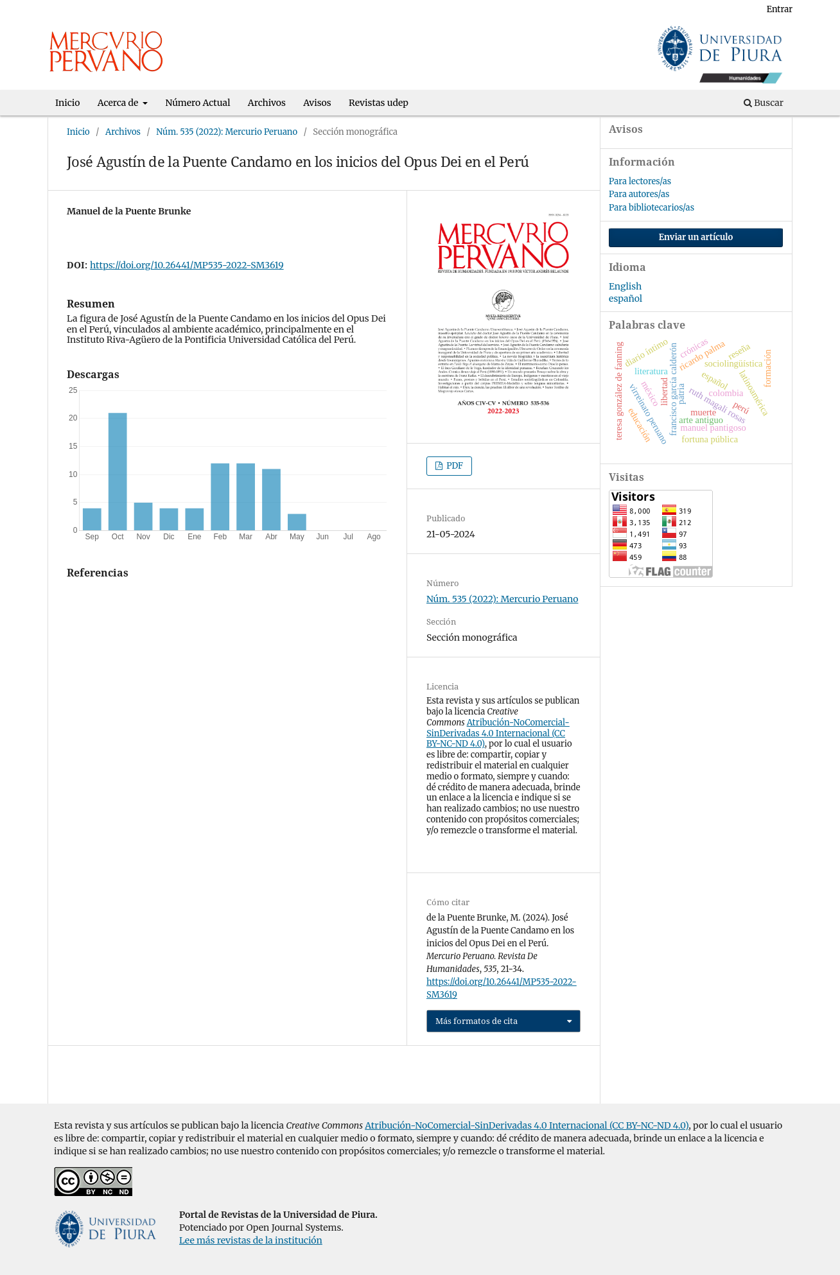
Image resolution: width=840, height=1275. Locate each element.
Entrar (779, 9)
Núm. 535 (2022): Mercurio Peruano (226, 131)
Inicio (67, 102)
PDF (453, 465)
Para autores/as (639, 194)
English (625, 286)
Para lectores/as (640, 181)
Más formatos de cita (476, 1021)
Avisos (317, 102)
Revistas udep (378, 102)
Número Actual (198, 102)
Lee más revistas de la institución (250, 1240)
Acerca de (119, 102)
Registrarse (728, 9)
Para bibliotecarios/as (651, 207)
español (625, 298)
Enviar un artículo (696, 237)
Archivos (267, 102)
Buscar (763, 102)
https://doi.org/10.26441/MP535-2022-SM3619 (187, 265)
